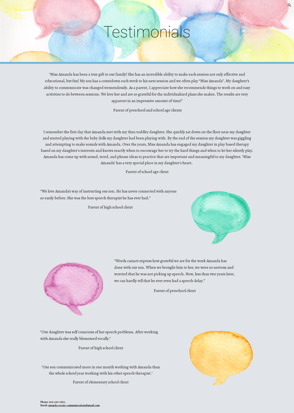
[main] (147, 32)
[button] (289, 5)
